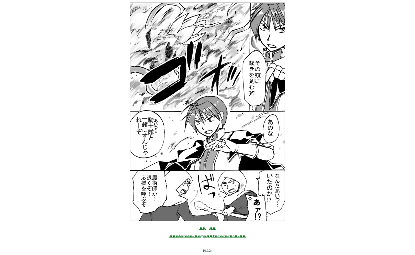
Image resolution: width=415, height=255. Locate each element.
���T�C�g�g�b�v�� (224, 236)
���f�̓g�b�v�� (185, 236)
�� (202, 228)
